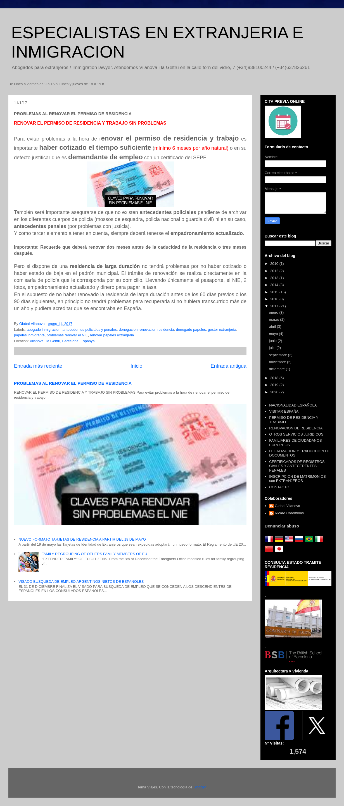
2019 (274, 385)
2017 (274, 306)
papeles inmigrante (29, 335)
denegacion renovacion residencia (146, 329)
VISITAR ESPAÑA (283, 411)
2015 (274, 292)
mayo (274, 334)
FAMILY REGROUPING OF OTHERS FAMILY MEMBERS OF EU (94, 554)
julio (273, 348)
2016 (274, 299)
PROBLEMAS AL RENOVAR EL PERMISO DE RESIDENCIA (73, 383)
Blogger (199, 787)
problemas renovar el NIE (67, 335)
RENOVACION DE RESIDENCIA (295, 428)
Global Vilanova (287, 506)
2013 (274, 278)
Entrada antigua (228, 366)
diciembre (277, 369)
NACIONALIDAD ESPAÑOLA (293, 405)
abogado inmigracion (44, 329)
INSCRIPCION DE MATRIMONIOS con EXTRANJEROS (297, 478)
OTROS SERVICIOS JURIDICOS (296, 434)
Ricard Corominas (289, 513)
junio (273, 341)
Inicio (136, 366)
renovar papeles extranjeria (112, 335)
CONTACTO (279, 487)
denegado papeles (191, 329)
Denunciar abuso (282, 526)
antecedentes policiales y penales (89, 329)
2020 (274, 392)
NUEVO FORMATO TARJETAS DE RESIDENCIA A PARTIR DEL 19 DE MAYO (82, 539)
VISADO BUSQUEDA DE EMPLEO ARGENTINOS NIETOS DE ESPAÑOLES (81, 581)
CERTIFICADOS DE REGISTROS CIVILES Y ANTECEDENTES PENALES (296, 466)
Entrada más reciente (38, 366)
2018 (274, 378)
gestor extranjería (222, 329)
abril (273, 326)
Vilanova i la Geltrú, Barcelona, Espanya (62, 341)
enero (274, 312)
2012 (274, 271)
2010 (274, 263)
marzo (274, 319)
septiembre (278, 355)
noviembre (278, 362)
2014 (274, 285)
